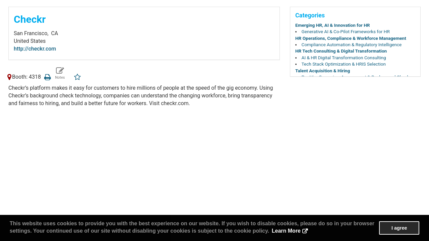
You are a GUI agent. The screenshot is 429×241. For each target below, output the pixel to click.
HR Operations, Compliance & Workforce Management (350, 38)
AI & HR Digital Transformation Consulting (344, 57)
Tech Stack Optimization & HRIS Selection (344, 64)
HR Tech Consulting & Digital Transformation (341, 51)
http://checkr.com (35, 49)
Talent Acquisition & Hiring (322, 70)
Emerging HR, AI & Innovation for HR (332, 25)
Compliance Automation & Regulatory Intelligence (352, 44)
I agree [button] (399, 228)
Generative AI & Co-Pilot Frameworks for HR (346, 31)
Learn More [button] (286, 231)
